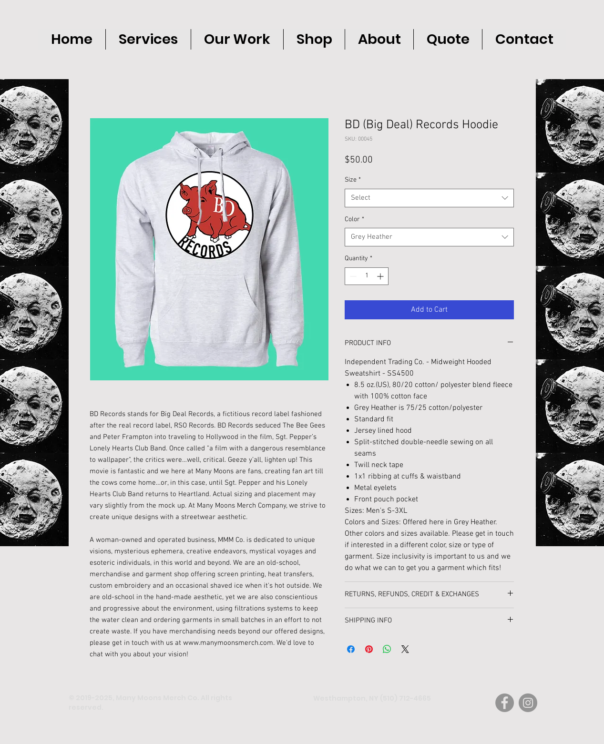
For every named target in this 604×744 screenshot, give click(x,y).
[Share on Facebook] (351, 649)
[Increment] (381, 276)
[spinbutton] (366, 276)
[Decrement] (352, 276)
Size (353, 180)
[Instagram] (528, 702)
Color (354, 219)
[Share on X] (405, 649)
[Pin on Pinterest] (369, 649)
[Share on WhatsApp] (387, 649)
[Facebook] (504, 702)
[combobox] (429, 198)
